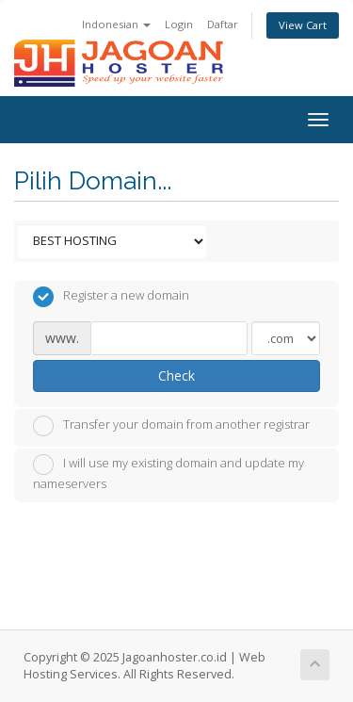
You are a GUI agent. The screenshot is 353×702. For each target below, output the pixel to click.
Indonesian (116, 24)
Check (176, 375)
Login (179, 24)
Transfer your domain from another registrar (171, 426)
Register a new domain (111, 296)
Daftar (222, 24)
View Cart (303, 25)
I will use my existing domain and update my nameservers (168, 473)
